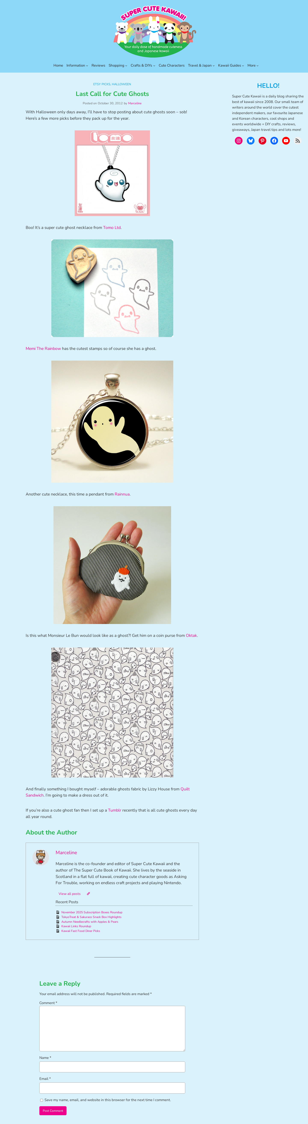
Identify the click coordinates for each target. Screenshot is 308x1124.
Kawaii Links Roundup (76, 926)
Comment (48, 1002)
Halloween (121, 84)
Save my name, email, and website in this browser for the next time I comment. (107, 1099)
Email (45, 1078)
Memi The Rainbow (43, 348)
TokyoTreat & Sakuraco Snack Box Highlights (91, 917)
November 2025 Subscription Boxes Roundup (91, 912)
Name (45, 1057)
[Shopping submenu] (126, 65)
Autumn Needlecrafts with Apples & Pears (89, 922)
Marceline (135, 103)
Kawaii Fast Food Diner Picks (80, 931)
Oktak (191, 635)
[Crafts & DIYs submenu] (154, 65)
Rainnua (122, 494)
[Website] (88, 893)
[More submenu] (257, 65)
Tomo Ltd (112, 227)
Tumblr (114, 810)
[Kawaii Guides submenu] (243, 65)
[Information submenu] (87, 65)
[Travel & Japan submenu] (214, 65)
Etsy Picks (101, 84)
